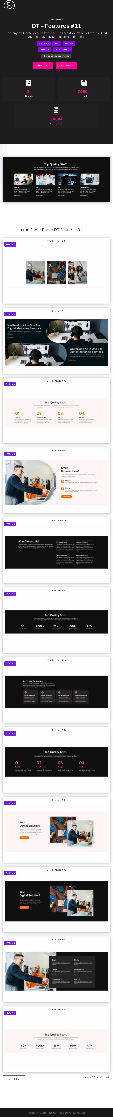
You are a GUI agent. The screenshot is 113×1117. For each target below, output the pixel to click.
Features (44, 49)
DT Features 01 (62, 49)
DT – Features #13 (56, 520)
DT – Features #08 (56, 590)
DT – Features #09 (56, 241)
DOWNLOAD (66, 65)
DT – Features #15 (56, 310)
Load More (14, 1079)
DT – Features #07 (56, 380)
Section (69, 43)
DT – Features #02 (56, 450)
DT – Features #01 (56, 939)
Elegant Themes (47, 1112)
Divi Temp (44, 43)
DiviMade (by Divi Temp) (56, 56)
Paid (56, 43)
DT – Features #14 (56, 660)
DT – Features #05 (56, 799)
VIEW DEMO (43, 65)
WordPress (79, 1112)
